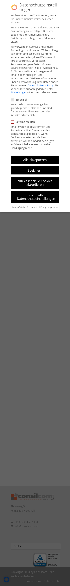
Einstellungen (19, 87)
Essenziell (20, 94)
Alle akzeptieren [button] (35, 154)
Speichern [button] (35, 165)
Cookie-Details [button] (18, 202)
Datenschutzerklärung (40, 80)
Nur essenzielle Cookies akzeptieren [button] (35, 177)
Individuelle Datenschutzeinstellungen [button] (36, 192)
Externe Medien (24, 116)
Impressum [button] (53, 202)
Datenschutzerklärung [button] (36, 202)
